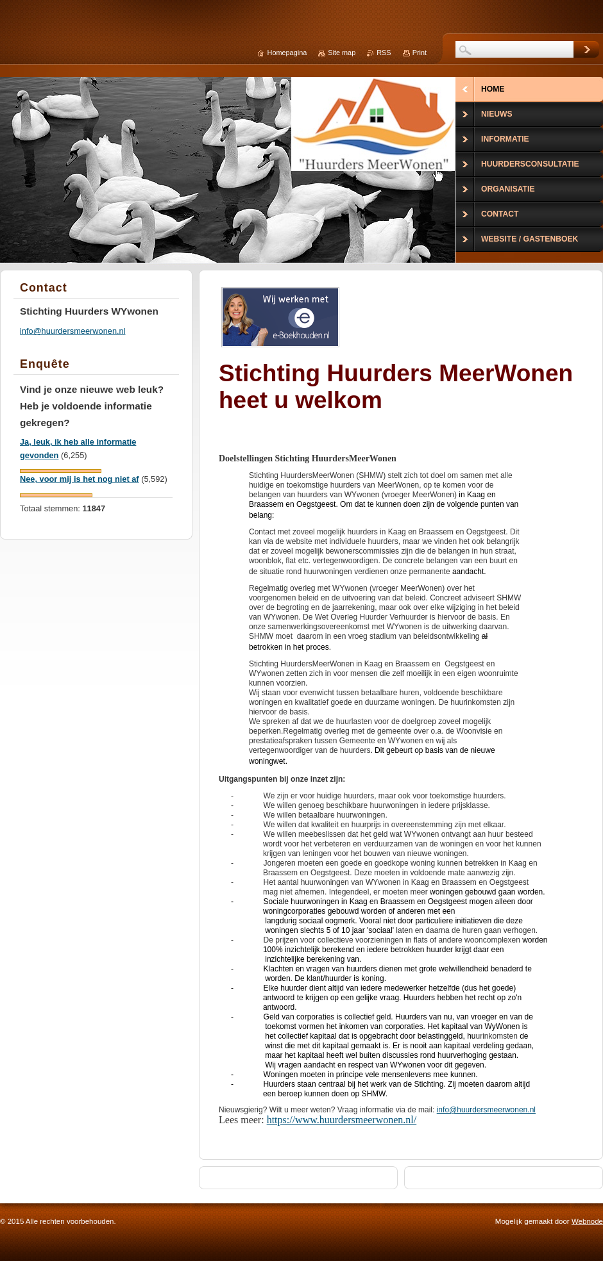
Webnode (587, 1221)
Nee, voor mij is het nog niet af (79, 479)
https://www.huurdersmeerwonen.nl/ (342, 1119)
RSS (384, 52)
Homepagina (287, 52)
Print (419, 52)
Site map (341, 52)
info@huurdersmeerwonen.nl (486, 1109)
